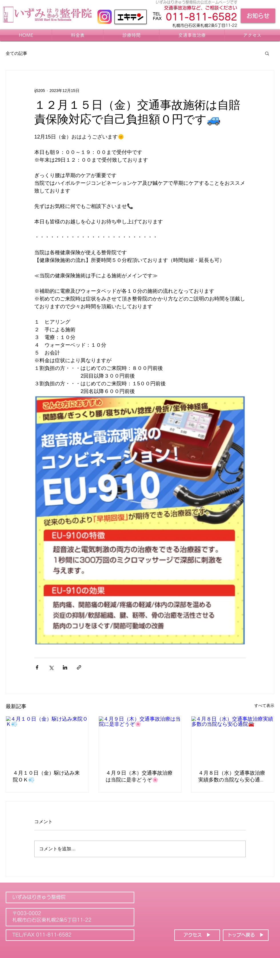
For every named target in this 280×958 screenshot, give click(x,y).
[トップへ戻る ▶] (246, 935)
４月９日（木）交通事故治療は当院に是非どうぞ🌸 (139, 776)
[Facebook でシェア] (37, 667)
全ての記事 (16, 53)
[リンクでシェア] (79, 667)
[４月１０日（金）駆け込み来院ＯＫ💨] (47, 739)
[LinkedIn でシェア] (65, 667)
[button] (267, 53)
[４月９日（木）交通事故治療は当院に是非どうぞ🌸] (140, 739)
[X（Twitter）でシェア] (51, 667)
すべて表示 (264, 705)
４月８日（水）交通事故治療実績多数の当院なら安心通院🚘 (231, 776)
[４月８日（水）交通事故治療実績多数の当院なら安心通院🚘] (232, 739)
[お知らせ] (258, 16)
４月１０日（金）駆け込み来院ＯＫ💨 (46, 776)
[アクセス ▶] (197, 935)
